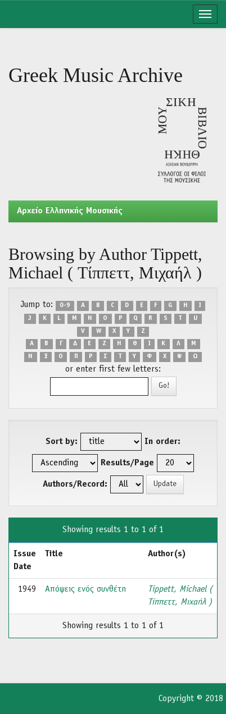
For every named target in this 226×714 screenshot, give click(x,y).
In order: (162, 441)
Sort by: (62, 441)
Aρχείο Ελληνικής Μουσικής (70, 211)
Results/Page (127, 463)
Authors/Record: (75, 484)
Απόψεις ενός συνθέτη (85, 589)
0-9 (65, 305)
